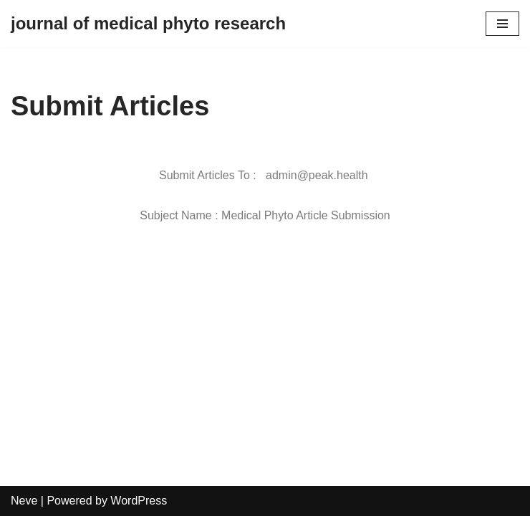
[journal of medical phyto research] (148, 23)
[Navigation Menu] (502, 23)
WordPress (138, 500)
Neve (24, 500)
